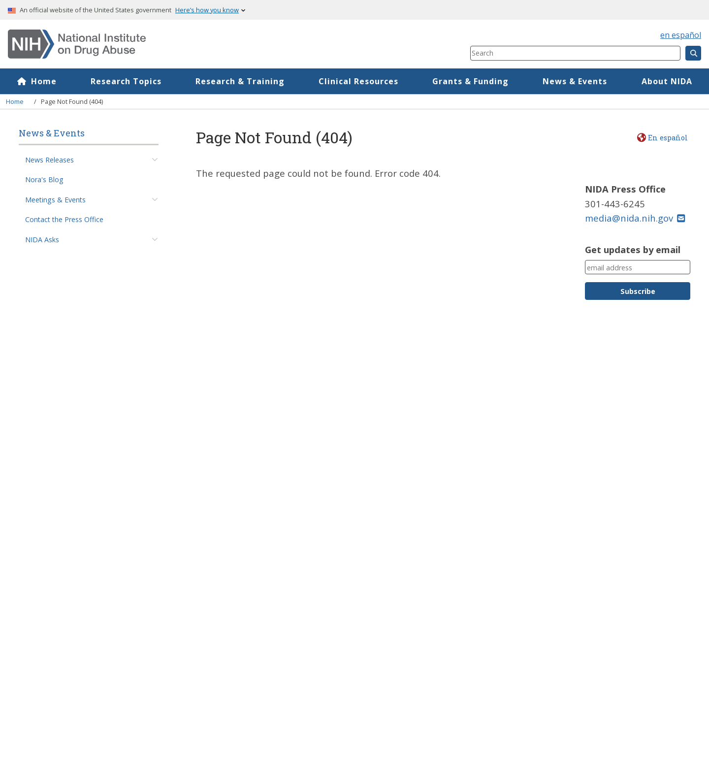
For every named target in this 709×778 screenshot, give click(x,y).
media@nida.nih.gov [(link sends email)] (635, 218)
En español (668, 137)
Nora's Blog (44, 179)
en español (680, 35)
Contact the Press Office (64, 219)
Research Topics (126, 81)
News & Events (575, 81)
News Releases (49, 159)
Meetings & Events (55, 199)
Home (44, 81)
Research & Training (240, 81)
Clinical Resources (358, 81)
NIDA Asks (42, 239)
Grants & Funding (470, 81)
